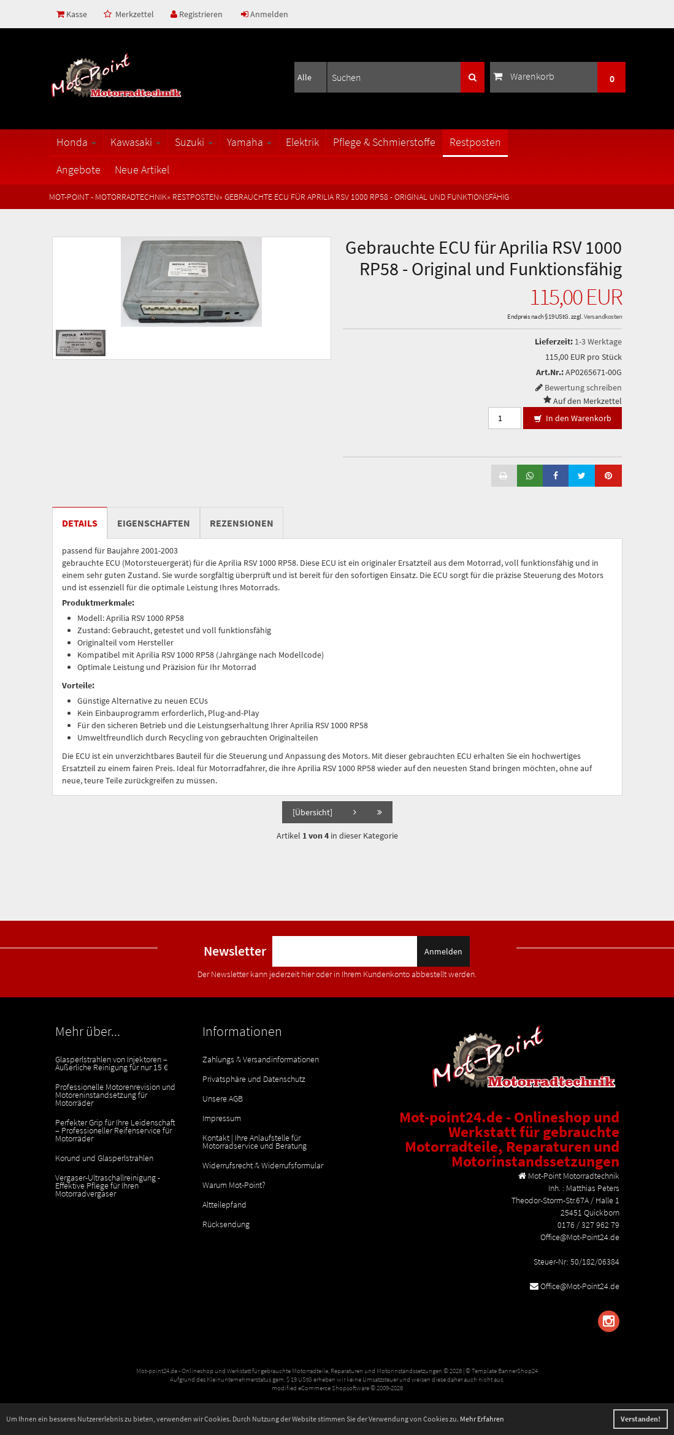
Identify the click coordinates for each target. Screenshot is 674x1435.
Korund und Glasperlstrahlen (104, 1157)
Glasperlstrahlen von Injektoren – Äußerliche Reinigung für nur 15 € (111, 1063)
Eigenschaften (153, 523)
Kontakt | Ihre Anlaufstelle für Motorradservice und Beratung (254, 1141)
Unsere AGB (222, 1098)
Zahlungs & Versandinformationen (260, 1059)
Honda (76, 142)
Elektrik (302, 142)
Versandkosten (603, 316)
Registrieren (196, 14)
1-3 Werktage (598, 341)
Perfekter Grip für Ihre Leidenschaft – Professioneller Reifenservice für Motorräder (115, 1130)
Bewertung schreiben (583, 387)
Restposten (475, 142)
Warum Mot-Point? (234, 1184)
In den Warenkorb (572, 419)
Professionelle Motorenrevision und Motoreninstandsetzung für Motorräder (115, 1094)
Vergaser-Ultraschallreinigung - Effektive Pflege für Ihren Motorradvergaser (107, 1185)
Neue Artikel (142, 169)
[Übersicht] (312, 812)
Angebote (78, 169)
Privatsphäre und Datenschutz (253, 1078)
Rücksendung (226, 1224)
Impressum (221, 1118)
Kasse (71, 14)
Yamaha (249, 142)
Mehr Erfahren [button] (482, 1418)
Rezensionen (242, 523)
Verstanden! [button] (641, 1418)
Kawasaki (135, 142)
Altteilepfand (224, 1204)
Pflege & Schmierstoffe (384, 142)
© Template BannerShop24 (501, 1370)
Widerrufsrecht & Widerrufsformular (262, 1165)
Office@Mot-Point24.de (579, 1286)
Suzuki (194, 142)
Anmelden (264, 14)
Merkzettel (129, 14)
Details (80, 523)
